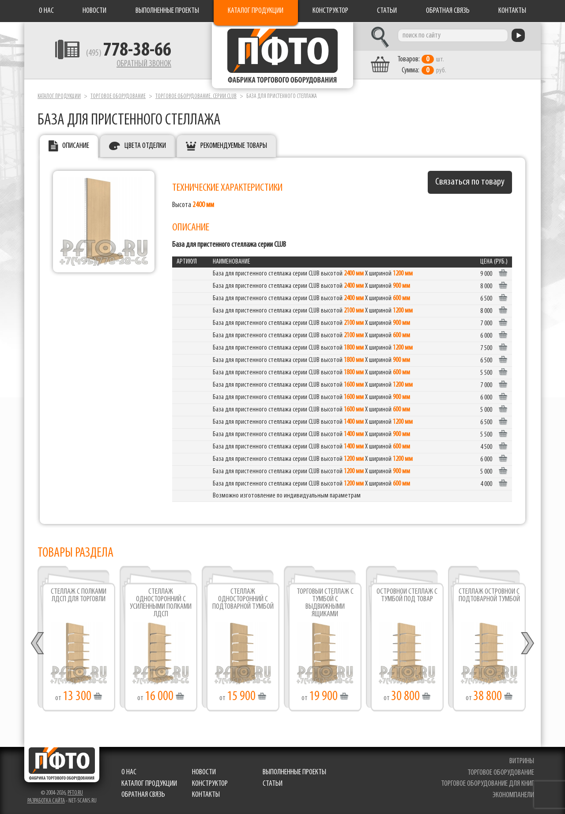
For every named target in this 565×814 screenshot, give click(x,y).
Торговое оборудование (118, 96)
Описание (75, 146)
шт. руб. (421, 64)
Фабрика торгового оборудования (282, 55)
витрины (521, 761)
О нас (46, 11)
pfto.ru (75, 793)
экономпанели (513, 795)
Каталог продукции (255, 11)
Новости (94, 11)
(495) (128, 53)
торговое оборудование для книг (487, 784)
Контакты (512, 11)
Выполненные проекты (167, 11)
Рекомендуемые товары (233, 146)
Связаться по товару (470, 182)
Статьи (387, 11)
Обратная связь (448, 11)
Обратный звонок (144, 64)
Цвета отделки (145, 146)
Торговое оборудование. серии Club (196, 96)
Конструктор (330, 11)
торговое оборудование (500, 773)
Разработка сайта (46, 801)
